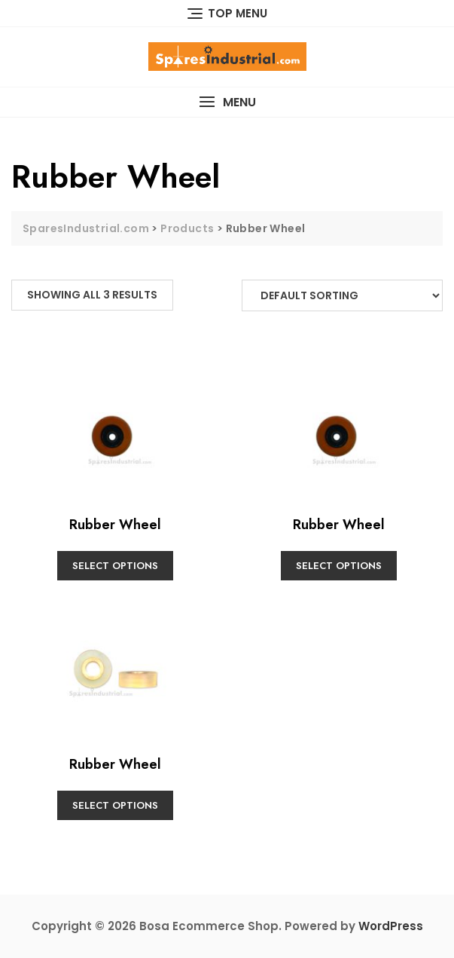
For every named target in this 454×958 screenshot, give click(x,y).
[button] (227, 102)
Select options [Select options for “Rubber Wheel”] (115, 566)
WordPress (390, 926)
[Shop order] (342, 295)
